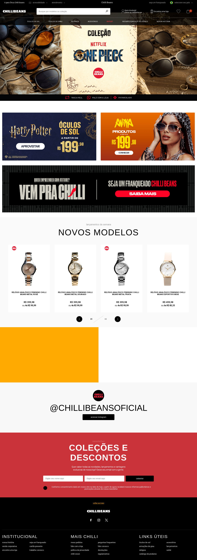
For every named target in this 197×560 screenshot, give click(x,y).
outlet (168, 550)
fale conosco (103, 546)
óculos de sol (144, 542)
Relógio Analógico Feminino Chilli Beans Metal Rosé (29, 293)
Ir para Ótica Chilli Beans (14, 3)
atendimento (57, 3)
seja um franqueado (157, 3)
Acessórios (93, 21)
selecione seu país (180, 2)
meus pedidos (76, 542)
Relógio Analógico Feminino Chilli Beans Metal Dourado (75, 293)
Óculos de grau (55, 21)
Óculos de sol (33, 21)
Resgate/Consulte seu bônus (135, 21)
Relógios (75, 21)
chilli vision (75, 554)
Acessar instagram (98, 417)
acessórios (171, 542)
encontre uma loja (9, 550)
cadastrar (139, 479)
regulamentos (103, 554)
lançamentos (171, 546)
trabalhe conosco (36, 550)
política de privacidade (80, 550)
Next (118, 319)
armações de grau (146, 546)
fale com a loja (77, 546)
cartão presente (35, 546)
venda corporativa (9, 546)
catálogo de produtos (148, 554)
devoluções (102, 550)
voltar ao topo (98, 503)
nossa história (8, 542)
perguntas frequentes (107, 542)
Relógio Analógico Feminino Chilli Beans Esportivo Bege (168, 293)
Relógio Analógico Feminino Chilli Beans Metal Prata (121, 293)
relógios (142, 550)
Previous (79, 319)
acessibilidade (39, 3)
